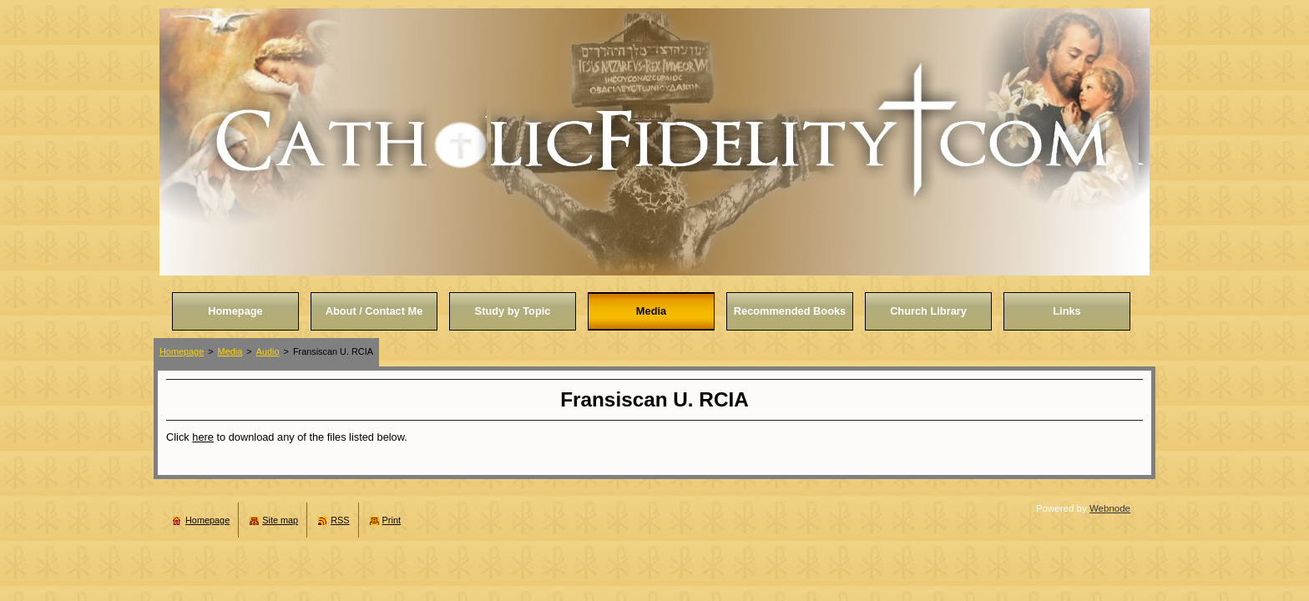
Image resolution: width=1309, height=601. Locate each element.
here (203, 437)
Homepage (181, 351)
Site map (280, 520)
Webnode (1109, 508)
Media (230, 351)
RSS (340, 520)
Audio (268, 351)
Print (391, 520)
